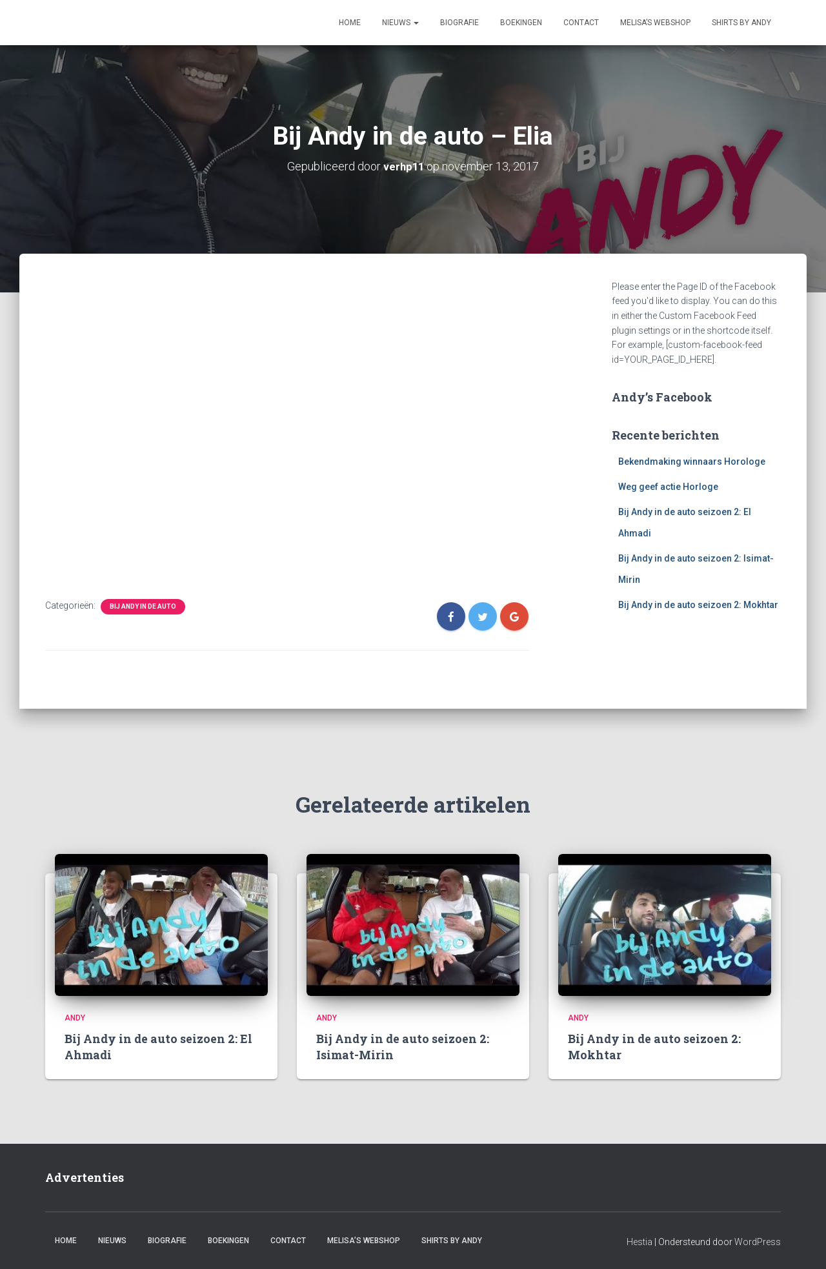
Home (350, 22)
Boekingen (521, 22)
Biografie (459, 22)
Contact (581, 22)
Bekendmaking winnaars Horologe (691, 461)
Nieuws (400, 22)
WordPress (757, 1246)
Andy (75, 1023)
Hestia (639, 1246)
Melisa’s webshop (655, 22)
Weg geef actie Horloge (668, 486)
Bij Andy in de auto (143, 605)
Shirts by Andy (741, 22)
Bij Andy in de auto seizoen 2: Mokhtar (698, 604)
